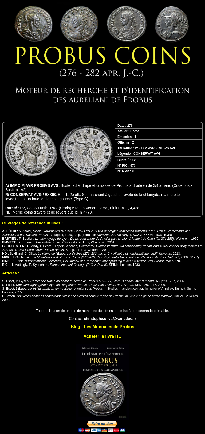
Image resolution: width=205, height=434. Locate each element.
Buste (123, 160)
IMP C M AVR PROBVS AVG (155, 148)
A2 (133, 160)
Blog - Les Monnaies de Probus (102, 326)
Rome (134, 131)
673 (133, 166)
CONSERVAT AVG (146, 154)
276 (130, 125)
